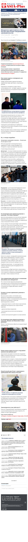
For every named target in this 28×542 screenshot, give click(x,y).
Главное (4, 10)
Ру (2, 1)
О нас (3, 502)
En (5, 1)
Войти (25, 1)
